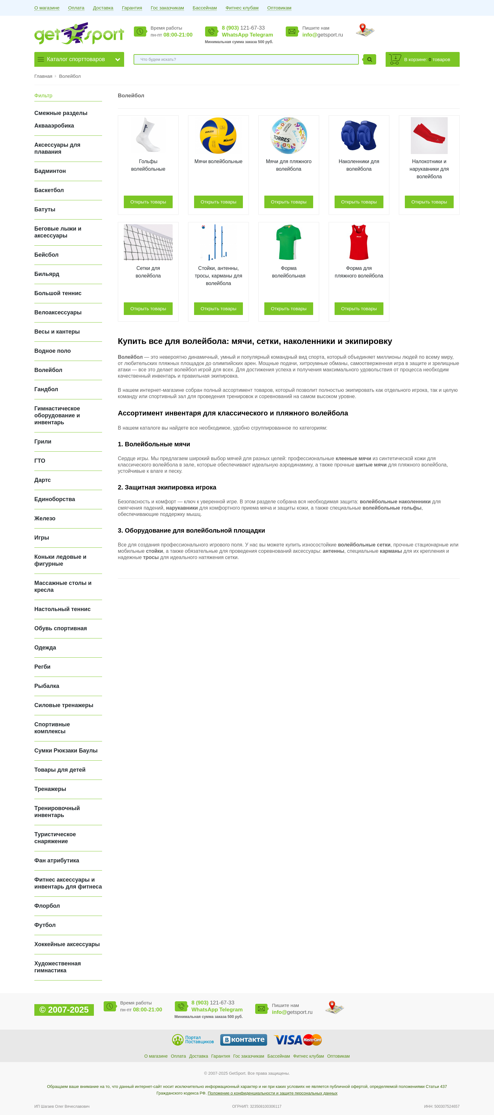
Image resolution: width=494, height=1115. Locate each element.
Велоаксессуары (58, 312)
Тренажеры (50, 789)
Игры (41, 538)
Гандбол (46, 389)
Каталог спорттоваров (76, 59)
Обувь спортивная (60, 628)
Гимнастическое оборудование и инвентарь (57, 415)
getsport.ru (322, 35)
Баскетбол (49, 190)
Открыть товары (148, 201)
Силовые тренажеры (63, 705)
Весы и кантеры (57, 332)
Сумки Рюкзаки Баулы (66, 750)
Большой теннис (58, 293)
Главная (43, 76)
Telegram (261, 35)
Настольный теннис (62, 609)
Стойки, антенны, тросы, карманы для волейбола (218, 276)
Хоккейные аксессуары (67, 944)
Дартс (42, 480)
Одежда (45, 647)
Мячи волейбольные (218, 161)
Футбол (45, 925)
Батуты (44, 209)
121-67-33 (243, 28)
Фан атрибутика (56, 860)
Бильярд (46, 274)
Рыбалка (46, 686)
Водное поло (52, 351)
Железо (44, 518)
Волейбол (70, 76)
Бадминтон (50, 171)
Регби (42, 667)
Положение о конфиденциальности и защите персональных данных (272, 1093)
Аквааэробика (54, 126)
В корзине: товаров (427, 59)
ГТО (39, 461)
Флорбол (47, 906)
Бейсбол (46, 255)
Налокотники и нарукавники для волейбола (429, 169)
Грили (42, 441)
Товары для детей (60, 770)
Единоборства (54, 499)
